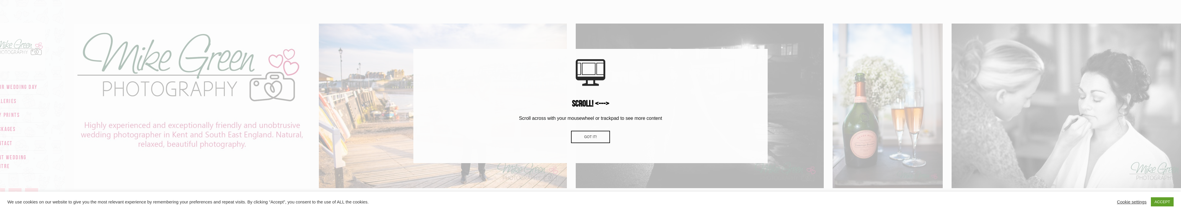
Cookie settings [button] (1131, 202)
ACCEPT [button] (1162, 202)
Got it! (590, 137)
